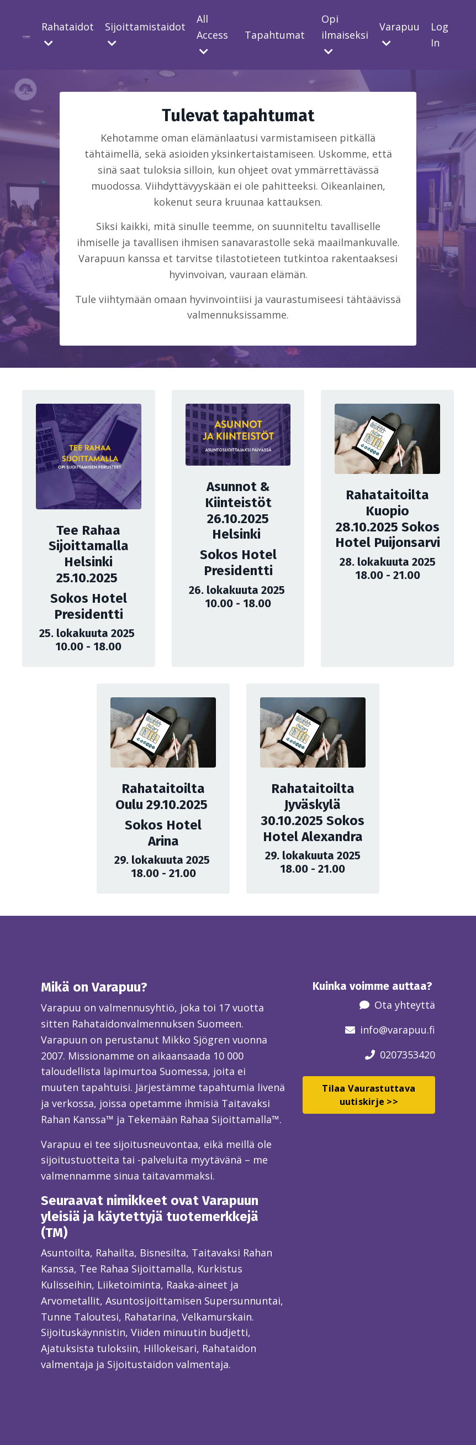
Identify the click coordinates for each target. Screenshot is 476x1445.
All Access (212, 34)
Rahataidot (67, 34)
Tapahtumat (275, 34)
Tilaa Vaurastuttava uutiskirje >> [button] (368, 1095)
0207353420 (407, 1054)
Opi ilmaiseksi (344, 34)
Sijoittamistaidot (145, 34)
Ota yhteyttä (404, 1004)
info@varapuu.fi (397, 1029)
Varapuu (399, 34)
